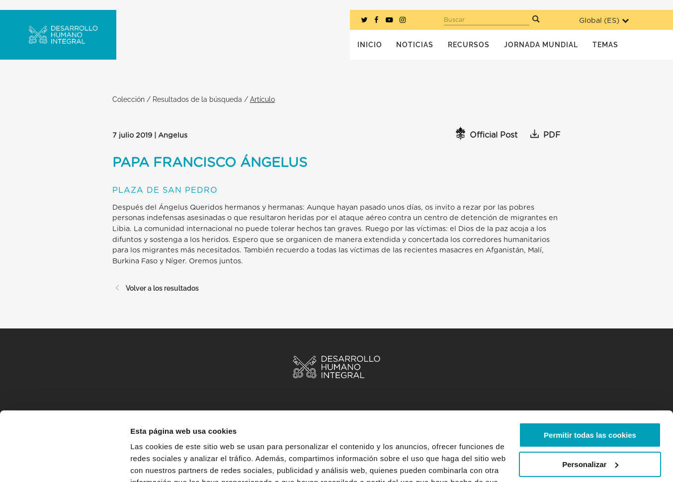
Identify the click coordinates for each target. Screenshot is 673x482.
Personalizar (590, 405)
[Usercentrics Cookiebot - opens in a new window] (64, 462)
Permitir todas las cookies (590, 376)
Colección (128, 99)
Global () (604, 20)
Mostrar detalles (159, 462)
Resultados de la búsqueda (197, 99)
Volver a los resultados (155, 288)
